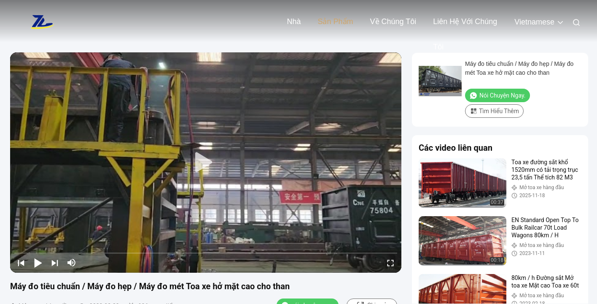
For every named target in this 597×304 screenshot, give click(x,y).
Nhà (294, 21)
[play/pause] (38, 262)
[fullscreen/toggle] (390, 262)
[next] (54, 262)
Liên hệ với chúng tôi (465, 25)
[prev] (21, 262)
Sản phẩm (335, 21)
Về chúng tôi (393, 21)
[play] (205, 162)
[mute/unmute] (71, 262)
